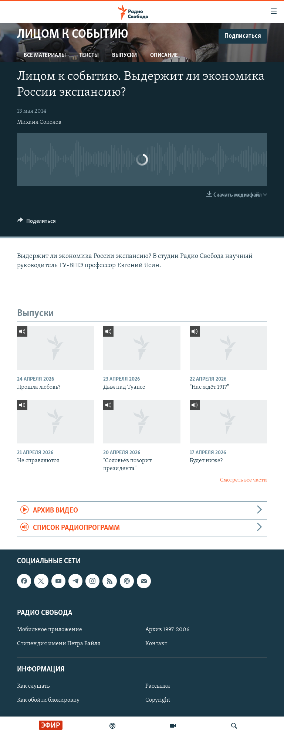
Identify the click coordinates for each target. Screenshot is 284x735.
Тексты (89, 55)
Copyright (157, 701)
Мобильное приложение (49, 630)
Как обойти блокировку (48, 701)
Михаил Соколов (39, 122)
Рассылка (157, 687)
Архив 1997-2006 (167, 630)
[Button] (36, 223)
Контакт (156, 644)
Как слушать (33, 687)
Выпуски (124, 55)
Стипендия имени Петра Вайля (58, 644)
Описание (164, 55)
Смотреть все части (243, 480)
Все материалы (45, 55)
